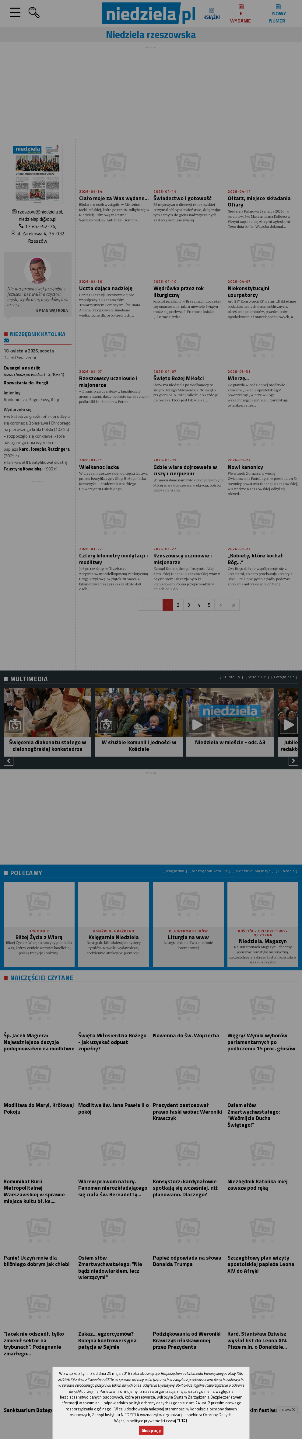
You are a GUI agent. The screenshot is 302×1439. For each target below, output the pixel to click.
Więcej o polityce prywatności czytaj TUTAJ (150, 1421)
